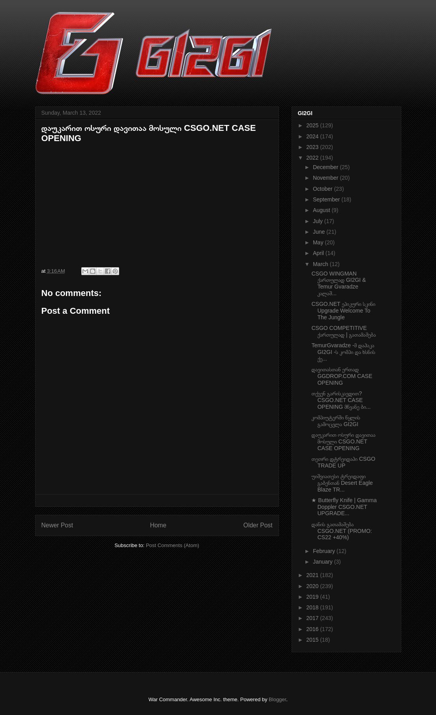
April (319, 253)
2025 (313, 125)
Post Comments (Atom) (172, 545)
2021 (313, 575)
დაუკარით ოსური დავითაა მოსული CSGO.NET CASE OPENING (343, 441)
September (327, 199)
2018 (313, 607)
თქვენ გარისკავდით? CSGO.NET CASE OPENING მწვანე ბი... (341, 400)
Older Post (258, 525)
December (326, 167)
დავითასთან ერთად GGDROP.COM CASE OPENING (341, 376)
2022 (313, 158)
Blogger (277, 699)
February (325, 551)
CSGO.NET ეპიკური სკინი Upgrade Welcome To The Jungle (343, 310)
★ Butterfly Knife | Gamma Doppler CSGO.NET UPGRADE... (343, 507)
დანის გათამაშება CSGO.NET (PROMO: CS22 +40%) (341, 531)
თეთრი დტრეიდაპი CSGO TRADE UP (343, 462)
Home (158, 525)
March (321, 264)
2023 (313, 147)
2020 (313, 586)
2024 (313, 136)
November (326, 178)
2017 (313, 618)
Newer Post (57, 525)
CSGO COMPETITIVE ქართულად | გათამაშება (343, 331)
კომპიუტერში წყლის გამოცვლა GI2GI (335, 420)
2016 (313, 629)
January (323, 562)
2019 (313, 597)
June (319, 232)
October (323, 189)
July (318, 221)
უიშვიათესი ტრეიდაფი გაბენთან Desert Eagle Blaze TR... (341, 483)
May (319, 242)
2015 (313, 640)
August (322, 210)
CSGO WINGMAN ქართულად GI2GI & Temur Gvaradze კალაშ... (338, 283)
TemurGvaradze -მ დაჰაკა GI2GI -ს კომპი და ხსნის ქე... (343, 352)
